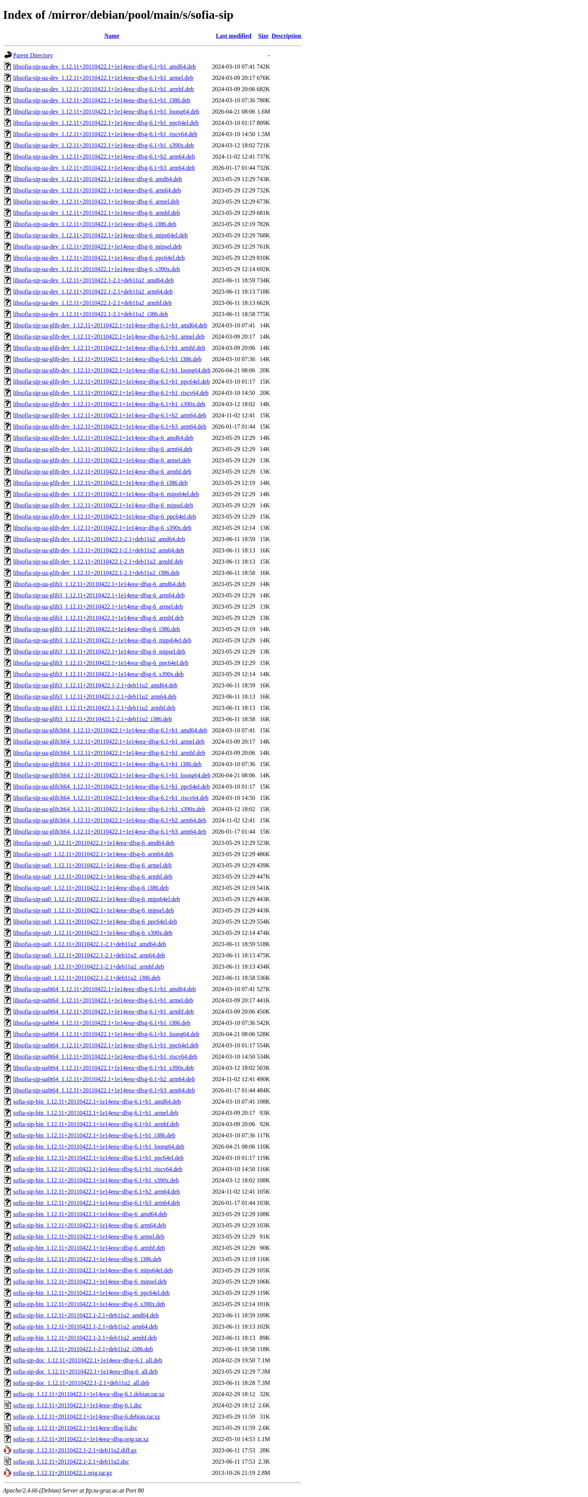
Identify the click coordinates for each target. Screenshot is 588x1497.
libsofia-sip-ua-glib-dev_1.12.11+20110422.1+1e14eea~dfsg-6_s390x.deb (102, 528)
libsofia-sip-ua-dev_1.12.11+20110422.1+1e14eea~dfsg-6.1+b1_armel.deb (103, 78)
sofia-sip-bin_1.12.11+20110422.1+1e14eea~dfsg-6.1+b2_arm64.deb (96, 1191)
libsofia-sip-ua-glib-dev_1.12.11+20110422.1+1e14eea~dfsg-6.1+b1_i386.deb (107, 359)
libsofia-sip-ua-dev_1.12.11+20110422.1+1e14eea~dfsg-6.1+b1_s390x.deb (103, 145)
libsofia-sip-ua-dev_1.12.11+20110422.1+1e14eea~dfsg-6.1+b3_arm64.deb (104, 168)
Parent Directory (33, 55)
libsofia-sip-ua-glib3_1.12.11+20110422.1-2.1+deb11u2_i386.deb (92, 719)
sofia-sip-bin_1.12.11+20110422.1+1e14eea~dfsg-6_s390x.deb (89, 1304)
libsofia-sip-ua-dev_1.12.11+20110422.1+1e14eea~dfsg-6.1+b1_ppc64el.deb (105, 123)
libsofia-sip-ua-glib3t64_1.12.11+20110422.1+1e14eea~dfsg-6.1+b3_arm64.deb (109, 831)
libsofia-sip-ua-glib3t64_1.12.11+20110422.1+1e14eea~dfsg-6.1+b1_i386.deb (107, 764)
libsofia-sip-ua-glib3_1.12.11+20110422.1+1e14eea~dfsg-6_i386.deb (96, 629)
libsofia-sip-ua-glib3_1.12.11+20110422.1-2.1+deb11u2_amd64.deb (95, 685)
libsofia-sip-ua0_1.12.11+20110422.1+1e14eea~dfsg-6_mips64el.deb (96, 899)
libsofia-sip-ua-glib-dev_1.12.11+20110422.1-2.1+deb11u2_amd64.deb (99, 539)
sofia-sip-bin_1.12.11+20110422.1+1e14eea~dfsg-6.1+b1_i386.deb (94, 1135)
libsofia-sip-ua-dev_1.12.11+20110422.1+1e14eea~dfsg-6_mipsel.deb (97, 246)
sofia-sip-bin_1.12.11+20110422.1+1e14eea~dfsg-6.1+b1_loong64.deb (98, 1146)
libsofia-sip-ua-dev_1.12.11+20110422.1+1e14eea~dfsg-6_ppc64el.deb (98, 258)
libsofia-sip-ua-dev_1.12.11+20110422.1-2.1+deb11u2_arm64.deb (93, 291)
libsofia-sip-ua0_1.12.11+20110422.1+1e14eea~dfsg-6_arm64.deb (93, 854)
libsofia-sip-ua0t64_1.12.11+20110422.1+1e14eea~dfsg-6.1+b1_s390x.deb (103, 1068)
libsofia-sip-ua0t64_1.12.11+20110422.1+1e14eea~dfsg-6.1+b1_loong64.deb (106, 1034)
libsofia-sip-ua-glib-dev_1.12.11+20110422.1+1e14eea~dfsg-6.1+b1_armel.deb (108, 336)
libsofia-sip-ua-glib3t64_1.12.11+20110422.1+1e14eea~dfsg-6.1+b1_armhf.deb (109, 753)
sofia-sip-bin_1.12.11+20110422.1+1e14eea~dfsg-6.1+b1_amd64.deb (97, 1101)
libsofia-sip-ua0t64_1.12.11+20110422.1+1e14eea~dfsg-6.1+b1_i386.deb (101, 1023)
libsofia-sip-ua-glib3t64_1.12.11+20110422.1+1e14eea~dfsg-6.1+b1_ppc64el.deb (111, 786)
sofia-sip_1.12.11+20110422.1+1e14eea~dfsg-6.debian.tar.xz (86, 1416)
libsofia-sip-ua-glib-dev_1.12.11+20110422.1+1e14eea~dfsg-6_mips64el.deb (106, 494)
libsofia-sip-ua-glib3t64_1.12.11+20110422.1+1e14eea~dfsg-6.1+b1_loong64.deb (111, 775)
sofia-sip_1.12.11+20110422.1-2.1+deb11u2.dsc (71, 1461)
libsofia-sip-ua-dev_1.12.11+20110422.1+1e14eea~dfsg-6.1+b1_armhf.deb (103, 89)
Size (263, 36)
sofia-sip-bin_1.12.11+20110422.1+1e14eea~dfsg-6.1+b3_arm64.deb (96, 1203)
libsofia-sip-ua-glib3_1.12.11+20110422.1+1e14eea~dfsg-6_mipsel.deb (99, 651)
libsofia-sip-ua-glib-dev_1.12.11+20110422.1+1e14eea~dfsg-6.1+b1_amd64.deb (110, 325)
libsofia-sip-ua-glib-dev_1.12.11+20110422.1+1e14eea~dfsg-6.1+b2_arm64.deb (109, 415)
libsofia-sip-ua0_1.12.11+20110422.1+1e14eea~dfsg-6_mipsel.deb (93, 910)
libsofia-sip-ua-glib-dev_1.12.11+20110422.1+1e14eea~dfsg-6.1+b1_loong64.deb (111, 370)
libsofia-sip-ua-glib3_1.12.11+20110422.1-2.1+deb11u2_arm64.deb (94, 696)
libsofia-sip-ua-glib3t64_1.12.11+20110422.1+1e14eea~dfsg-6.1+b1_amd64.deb (110, 730)
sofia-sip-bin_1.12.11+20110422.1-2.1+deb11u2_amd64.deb (86, 1315)
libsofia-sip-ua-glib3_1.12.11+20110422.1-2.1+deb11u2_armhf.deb (94, 708)
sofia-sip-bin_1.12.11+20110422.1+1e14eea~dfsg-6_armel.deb (88, 1236)
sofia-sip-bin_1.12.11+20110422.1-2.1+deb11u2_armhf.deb (85, 1338)
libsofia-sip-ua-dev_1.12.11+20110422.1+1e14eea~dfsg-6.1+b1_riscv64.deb (105, 134)
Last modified (234, 36)
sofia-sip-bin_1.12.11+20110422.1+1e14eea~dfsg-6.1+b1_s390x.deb (96, 1180)
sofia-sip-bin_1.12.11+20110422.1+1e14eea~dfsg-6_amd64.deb (90, 1214)
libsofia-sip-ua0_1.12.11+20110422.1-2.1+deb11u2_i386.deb (86, 978)
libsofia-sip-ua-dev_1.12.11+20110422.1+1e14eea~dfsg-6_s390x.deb (96, 269)
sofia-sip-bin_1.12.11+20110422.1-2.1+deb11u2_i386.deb (83, 1349)
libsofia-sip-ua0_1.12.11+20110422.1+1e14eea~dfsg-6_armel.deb (92, 865)
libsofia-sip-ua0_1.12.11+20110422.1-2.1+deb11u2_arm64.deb (89, 955)
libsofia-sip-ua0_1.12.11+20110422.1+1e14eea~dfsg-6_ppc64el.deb (95, 921)
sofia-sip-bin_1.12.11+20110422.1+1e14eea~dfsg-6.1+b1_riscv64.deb (97, 1169)
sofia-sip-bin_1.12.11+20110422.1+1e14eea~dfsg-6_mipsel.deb (89, 1281)
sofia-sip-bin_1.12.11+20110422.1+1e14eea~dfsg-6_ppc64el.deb (91, 1293)
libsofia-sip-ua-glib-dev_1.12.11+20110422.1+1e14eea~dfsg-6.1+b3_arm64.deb (109, 426)
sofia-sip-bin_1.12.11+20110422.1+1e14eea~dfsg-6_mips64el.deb (92, 1270)
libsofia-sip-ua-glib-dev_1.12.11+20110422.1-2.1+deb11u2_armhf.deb (98, 561)
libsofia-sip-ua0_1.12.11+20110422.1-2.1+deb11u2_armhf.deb (88, 966)
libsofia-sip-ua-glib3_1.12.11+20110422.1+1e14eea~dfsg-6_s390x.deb (98, 674)
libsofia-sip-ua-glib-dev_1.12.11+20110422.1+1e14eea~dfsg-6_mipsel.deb (103, 505)
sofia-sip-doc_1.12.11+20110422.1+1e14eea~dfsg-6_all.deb (85, 1371)
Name (111, 36)
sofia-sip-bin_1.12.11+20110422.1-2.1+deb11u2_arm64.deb (85, 1326)
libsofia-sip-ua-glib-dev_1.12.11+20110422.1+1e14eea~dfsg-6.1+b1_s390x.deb (109, 404)
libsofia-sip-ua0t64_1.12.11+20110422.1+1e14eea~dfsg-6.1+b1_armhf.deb (103, 1011)
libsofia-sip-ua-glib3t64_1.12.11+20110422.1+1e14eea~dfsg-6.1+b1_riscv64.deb (110, 798)
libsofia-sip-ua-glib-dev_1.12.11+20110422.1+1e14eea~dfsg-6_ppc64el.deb (104, 516)
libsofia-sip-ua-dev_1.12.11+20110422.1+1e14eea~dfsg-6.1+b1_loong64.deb (106, 111)
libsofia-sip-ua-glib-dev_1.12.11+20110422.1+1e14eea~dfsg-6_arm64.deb (102, 449)
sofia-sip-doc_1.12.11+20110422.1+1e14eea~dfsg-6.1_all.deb (87, 1360)
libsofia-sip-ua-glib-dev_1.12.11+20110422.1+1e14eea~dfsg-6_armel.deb (101, 460)
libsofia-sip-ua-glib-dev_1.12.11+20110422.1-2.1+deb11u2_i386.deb (96, 573)
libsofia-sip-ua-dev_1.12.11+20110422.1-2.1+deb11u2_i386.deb (90, 314)
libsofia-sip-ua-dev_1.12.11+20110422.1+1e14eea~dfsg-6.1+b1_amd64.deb (104, 66)
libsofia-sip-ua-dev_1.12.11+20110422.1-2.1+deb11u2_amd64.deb (93, 280)
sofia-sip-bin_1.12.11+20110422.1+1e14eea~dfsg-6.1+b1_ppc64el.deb (98, 1158)
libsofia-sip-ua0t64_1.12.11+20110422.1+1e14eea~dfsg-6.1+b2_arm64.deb (104, 1079)
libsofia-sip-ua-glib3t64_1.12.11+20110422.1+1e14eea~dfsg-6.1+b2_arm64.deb (109, 820)
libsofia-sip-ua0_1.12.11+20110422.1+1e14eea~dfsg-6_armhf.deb (92, 876)
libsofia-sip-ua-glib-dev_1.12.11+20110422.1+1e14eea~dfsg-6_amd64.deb (103, 438)
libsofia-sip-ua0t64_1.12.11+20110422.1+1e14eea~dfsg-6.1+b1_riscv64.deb (105, 1056)
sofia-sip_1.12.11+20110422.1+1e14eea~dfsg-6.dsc (75, 1428)
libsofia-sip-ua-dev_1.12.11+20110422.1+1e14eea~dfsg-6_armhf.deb (96, 213)
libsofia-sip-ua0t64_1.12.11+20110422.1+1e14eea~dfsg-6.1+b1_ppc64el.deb (105, 1045)
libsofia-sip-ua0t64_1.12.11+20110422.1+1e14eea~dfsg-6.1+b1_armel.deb (103, 1000)
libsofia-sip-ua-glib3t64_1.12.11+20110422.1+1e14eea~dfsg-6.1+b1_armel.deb (108, 741)
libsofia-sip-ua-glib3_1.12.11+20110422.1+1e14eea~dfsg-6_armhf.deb (98, 618)
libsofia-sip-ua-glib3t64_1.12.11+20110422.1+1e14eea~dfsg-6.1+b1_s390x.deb (109, 809)
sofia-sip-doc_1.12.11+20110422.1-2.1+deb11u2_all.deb (81, 1383)
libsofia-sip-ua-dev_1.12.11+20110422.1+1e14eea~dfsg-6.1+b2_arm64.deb (104, 156)
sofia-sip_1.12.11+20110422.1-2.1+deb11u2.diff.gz (75, 1450)
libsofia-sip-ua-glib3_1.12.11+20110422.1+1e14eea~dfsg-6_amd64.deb (99, 584)
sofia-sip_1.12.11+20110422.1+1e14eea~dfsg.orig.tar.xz (80, 1439)
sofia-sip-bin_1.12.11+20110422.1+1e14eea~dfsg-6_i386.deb (87, 1259)
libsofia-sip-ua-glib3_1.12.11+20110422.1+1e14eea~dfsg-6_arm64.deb (98, 595)
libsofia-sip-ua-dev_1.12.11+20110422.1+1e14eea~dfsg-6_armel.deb (96, 201)
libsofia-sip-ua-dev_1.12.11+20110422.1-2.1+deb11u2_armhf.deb (92, 303)
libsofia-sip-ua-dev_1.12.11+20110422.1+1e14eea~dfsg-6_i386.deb (94, 224)
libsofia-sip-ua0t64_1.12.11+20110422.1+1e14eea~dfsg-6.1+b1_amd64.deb (104, 989)
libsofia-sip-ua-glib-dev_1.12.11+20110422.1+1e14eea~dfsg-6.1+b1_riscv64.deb (110, 393)
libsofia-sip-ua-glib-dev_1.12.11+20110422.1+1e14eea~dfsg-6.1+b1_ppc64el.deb (111, 381)
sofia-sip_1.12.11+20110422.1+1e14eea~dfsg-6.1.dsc (77, 1405)
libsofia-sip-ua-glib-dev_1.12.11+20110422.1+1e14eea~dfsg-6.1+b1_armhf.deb (109, 348)
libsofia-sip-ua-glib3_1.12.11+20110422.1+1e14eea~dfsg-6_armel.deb (98, 606)
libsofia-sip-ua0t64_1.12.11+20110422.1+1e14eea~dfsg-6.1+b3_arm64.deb (104, 1090)
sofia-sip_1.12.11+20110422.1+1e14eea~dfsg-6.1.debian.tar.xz (89, 1394)
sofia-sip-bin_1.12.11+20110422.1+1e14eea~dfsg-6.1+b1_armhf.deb (96, 1124)
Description (286, 36)
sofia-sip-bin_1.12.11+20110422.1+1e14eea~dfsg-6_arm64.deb (89, 1225)
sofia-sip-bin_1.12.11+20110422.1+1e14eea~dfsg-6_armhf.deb (89, 1248)
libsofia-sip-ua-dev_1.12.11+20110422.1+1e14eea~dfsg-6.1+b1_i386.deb (101, 100)
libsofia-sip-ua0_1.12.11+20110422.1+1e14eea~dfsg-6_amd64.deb (93, 843)
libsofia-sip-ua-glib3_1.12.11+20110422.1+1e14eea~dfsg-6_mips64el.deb (102, 640)
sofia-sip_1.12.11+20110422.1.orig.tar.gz (62, 1473)
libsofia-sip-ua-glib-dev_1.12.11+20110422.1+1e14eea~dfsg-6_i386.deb (100, 483)
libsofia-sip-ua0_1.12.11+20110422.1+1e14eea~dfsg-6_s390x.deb (92, 933)
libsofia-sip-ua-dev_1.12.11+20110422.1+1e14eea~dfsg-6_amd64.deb (97, 179)
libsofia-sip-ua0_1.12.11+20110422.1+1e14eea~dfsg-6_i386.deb (91, 888)
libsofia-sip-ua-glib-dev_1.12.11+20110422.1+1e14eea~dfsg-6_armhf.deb (102, 471)
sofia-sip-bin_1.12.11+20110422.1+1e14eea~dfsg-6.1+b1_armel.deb (95, 1113)
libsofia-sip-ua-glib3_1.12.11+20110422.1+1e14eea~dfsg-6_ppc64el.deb (100, 663)
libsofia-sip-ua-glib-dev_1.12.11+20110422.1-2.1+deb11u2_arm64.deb (98, 550)
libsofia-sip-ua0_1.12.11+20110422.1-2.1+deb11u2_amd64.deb (89, 944)
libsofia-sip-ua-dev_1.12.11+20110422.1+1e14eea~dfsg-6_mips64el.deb (100, 235)
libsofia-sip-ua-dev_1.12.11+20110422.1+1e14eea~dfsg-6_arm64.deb (97, 190)
